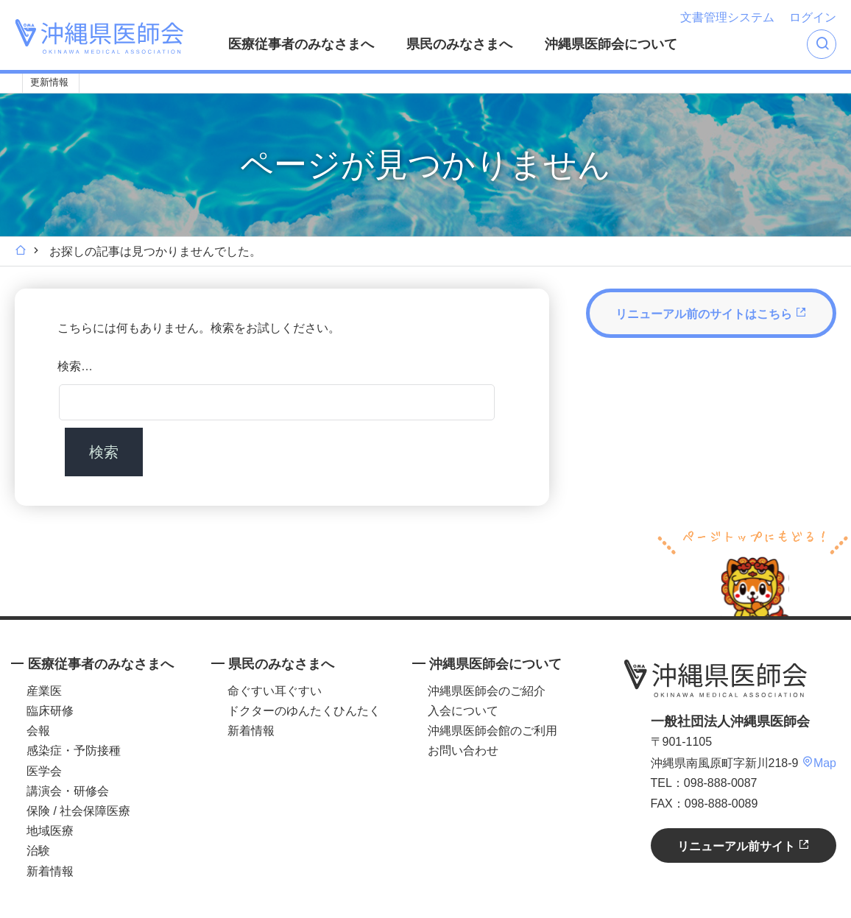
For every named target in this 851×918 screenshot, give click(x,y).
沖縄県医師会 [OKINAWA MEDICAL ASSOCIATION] (99, 36)
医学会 (44, 771)
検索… (75, 366)
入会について (463, 711)
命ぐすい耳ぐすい (274, 691)
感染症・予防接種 (74, 750)
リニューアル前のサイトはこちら (711, 313)
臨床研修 (50, 711)
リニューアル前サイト (743, 845)
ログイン (812, 17)
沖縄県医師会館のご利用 (492, 730)
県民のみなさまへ (459, 44)
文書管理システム (727, 17)
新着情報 (50, 871)
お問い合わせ (463, 750)
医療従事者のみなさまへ (301, 44)
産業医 (44, 691)
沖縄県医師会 (716, 679)
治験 (38, 850)
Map (819, 763)
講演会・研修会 (68, 791)
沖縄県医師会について (611, 44)
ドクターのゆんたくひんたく (304, 711)
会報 (38, 730)
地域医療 (50, 831)
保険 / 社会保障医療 (78, 811)
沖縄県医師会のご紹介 (486, 691)
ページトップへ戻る (752, 571)
